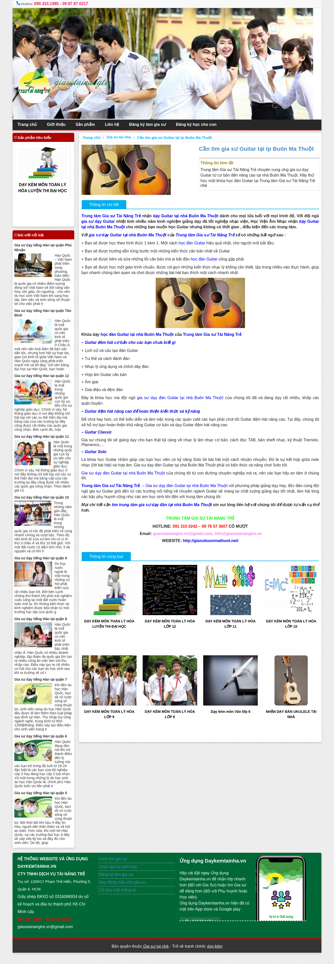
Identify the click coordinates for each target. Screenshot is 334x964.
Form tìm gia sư (115, 870)
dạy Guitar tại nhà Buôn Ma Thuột (189, 216)
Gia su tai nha (121, 137)
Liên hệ (116, 124)
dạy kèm (215, 957)
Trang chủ (31, 124)
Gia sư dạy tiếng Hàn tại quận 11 (46, 436)
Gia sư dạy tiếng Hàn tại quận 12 (46, 376)
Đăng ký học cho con (200, 124)
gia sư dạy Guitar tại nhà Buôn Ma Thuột (130, 235)
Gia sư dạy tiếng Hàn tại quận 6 (45, 744)
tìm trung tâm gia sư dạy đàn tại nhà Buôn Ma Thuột (164, 505)
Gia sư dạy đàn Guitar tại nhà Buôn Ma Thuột (127, 473)
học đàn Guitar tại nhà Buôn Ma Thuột (139, 334)
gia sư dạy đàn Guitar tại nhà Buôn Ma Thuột (180, 398)
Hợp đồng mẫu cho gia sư (124, 893)
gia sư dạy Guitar (109, 221)
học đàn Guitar (194, 243)
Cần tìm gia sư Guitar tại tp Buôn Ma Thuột (177, 138)
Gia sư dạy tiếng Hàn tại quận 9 (45, 558)
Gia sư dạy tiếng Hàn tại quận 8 (45, 622)
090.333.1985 (50, 4)
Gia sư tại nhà (155, 957)
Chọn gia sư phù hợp (120, 878)
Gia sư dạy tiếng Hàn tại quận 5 (45, 800)
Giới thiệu (60, 124)
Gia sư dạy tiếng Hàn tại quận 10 (46, 497)
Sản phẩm (89, 124)
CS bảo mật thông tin (120, 901)
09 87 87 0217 (79, 4)
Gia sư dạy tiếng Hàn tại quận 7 (45, 683)
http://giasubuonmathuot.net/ (209, 541)
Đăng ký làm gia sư (151, 124)
